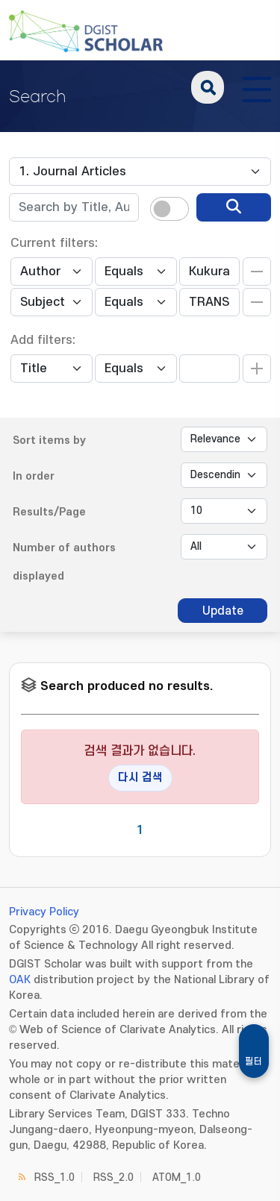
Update (222, 611)
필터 (254, 1061)
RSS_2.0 (113, 1177)
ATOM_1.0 (176, 1177)
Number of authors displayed (64, 562)
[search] (233, 207)
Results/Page (49, 512)
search (207, 87)
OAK (20, 979)
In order (34, 476)
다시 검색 (140, 777)
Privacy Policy (44, 912)
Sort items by (49, 440)
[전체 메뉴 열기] (257, 87)
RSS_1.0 (54, 1177)
